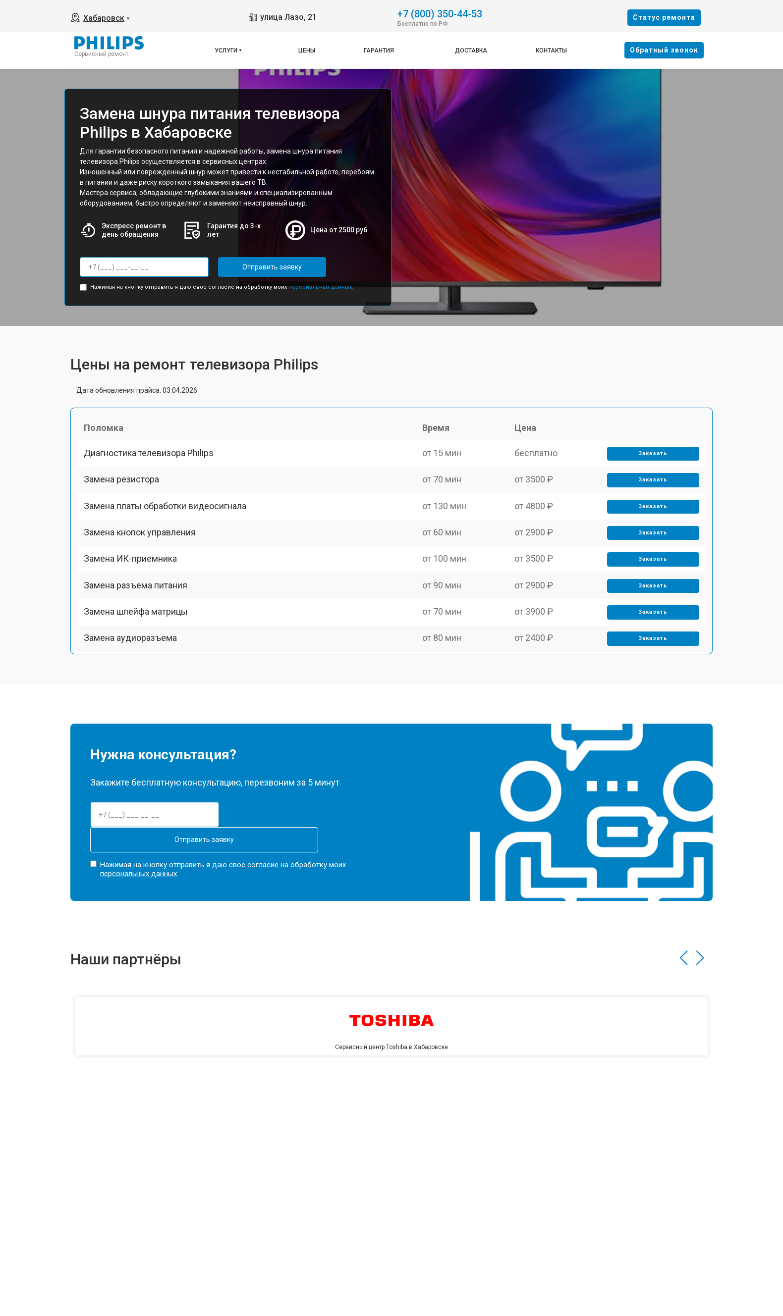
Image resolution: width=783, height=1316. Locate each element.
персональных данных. (320, 284)
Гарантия (379, 50)
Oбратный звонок (664, 50)
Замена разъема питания (139, 634)
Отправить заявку (257, 267)
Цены (306, 50)
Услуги (226, 50)
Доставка (471, 50)
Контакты (551, 50)
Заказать (650, 462)
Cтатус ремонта (664, 17)
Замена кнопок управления (144, 565)
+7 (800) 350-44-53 (439, 13)
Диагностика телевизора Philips (153, 462)
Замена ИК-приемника (134, 599)
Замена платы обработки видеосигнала (169, 531)
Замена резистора (125, 496)
